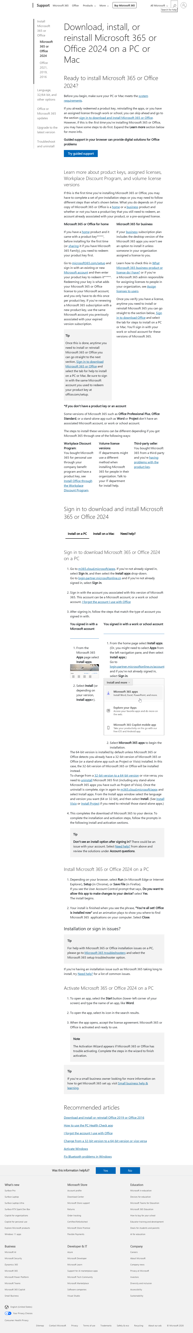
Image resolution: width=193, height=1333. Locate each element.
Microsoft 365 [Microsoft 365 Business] (11, 1270)
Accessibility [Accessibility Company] (136, 1289)
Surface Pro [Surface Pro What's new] (10, 1190)
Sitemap (40, 1325)
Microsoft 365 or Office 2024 (46, 49)
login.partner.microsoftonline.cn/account (137, 666)
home (116, 207)
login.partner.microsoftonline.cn (99, 578)
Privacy (74, 1325)
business (132, 207)
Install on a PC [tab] (77, 533)
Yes (105, 1170)
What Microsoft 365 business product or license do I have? (139, 267)
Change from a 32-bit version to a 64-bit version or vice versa (105, 1141)
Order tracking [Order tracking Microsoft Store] (74, 1215)
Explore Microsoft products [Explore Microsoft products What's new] (17, 1227)
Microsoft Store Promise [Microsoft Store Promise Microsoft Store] (78, 1227)
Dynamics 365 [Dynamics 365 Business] (11, 1264)
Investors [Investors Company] (134, 1277)
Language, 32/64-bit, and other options (46, 94)
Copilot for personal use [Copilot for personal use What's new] (16, 1221)
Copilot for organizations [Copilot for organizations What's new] (16, 1215)
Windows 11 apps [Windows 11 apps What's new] (13, 1234)
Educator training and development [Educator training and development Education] (147, 1221)
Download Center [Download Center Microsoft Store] (75, 1196)
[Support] (43, 5)
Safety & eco (123, 1325)
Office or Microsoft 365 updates (46, 113)
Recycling (138, 1325)
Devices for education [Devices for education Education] (140, 1196)
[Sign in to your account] (183, 5)
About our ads (155, 1325)
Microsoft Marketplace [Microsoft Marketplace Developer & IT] (78, 1283)
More (105, 5)
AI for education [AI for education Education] (137, 1234)
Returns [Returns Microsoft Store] (71, 1209)
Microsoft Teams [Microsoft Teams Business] (12, 1283)
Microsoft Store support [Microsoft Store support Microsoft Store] (78, 1202)
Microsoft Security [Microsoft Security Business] (13, 1258)
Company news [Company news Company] (137, 1264)
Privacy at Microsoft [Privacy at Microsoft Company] (139, 1270)
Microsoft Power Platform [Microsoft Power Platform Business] (17, 1277)
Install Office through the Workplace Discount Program (78, 485)
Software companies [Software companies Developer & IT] (76, 1289)
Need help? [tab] (128, 533)
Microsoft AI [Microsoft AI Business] (10, 1252)
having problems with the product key (146, 462)
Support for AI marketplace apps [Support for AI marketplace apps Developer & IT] (82, 1270)
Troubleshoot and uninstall (46, 143)
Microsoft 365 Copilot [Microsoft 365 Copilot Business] (15, 1289)
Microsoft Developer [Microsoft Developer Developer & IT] (77, 1258)
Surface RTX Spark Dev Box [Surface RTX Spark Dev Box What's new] (17, 1209)
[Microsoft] (18, 5)
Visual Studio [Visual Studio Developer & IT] (73, 1295)
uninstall (87, 780)
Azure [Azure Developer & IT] (70, 1252)
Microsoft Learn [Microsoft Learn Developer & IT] (74, 1264)
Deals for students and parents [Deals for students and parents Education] (145, 1227)
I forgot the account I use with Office (106, 602)
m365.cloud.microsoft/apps (96, 569)
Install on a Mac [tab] (103, 533)
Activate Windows (76, 1149)
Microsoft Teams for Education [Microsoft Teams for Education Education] (144, 1202)
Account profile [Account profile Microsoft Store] (74, 1190)
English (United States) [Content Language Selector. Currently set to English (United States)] (21, 1306)
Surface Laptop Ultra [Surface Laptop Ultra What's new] (14, 1202)
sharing (74, 246)
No (130, 1170)
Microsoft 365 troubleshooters (105, 953)
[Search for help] (174, 5)
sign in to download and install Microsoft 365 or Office (116, 118)
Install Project (90, 803)
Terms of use (89, 1325)
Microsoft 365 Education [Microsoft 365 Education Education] (141, 1209)
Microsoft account (76, 272)
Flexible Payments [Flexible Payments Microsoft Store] (75, 1234)
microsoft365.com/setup (88, 263)
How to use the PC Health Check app (88, 1125)
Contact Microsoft (57, 1325)
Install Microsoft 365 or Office (43, 28)
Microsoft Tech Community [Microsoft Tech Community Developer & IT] (80, 1277)
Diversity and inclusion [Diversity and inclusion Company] (141, 1283)
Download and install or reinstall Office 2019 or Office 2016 (104, 1117)
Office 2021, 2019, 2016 (44, 70)
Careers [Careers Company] (134, 1252)
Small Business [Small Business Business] (12, 1295)
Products (89, 5)
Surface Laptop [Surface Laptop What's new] (12, 1196)
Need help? (122, 846)
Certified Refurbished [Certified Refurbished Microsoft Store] (77, 1221)
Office (76, 5)
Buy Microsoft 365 (127, 5)
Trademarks (106, 1325)
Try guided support (81, 153)
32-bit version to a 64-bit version (116, 775)
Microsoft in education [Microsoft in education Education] (141, 1190)
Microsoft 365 (61, 5)
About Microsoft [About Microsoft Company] (137, 1258)
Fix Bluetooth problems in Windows (88, 1156)
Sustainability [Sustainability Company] (136, 1295)
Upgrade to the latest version (47, 129)
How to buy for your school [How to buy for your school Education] (142, 1215)
